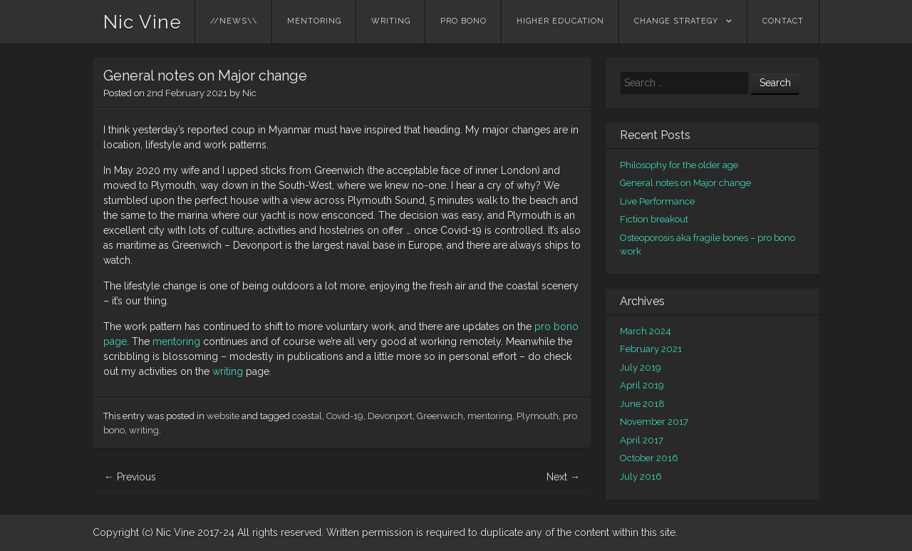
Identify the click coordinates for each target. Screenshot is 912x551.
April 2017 (641, 440)
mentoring (177, 341)
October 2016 (649, 458)
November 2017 (654, 421)
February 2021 (651, 349)
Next (563, 477)
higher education (560, 21)
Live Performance (657, 201)
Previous (130, 477)
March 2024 (645, 331)
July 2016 (641, 476)
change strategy (676, 21)
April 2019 (642, 385)
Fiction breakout (654, 219)
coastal (307, 416)
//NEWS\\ (233, 21)
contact (783, 21)
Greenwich (440, 416)
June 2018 (642, 403)
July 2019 (640, 367)
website (223, 416)
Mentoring (314, 21)
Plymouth (538, 416)
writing (390, 21)
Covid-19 (344, 416)
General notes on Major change (685, 182)
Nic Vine (142, 22)
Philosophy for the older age (679, 165)
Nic (249, 93)
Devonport (390, 416)
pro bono (463, 21)
